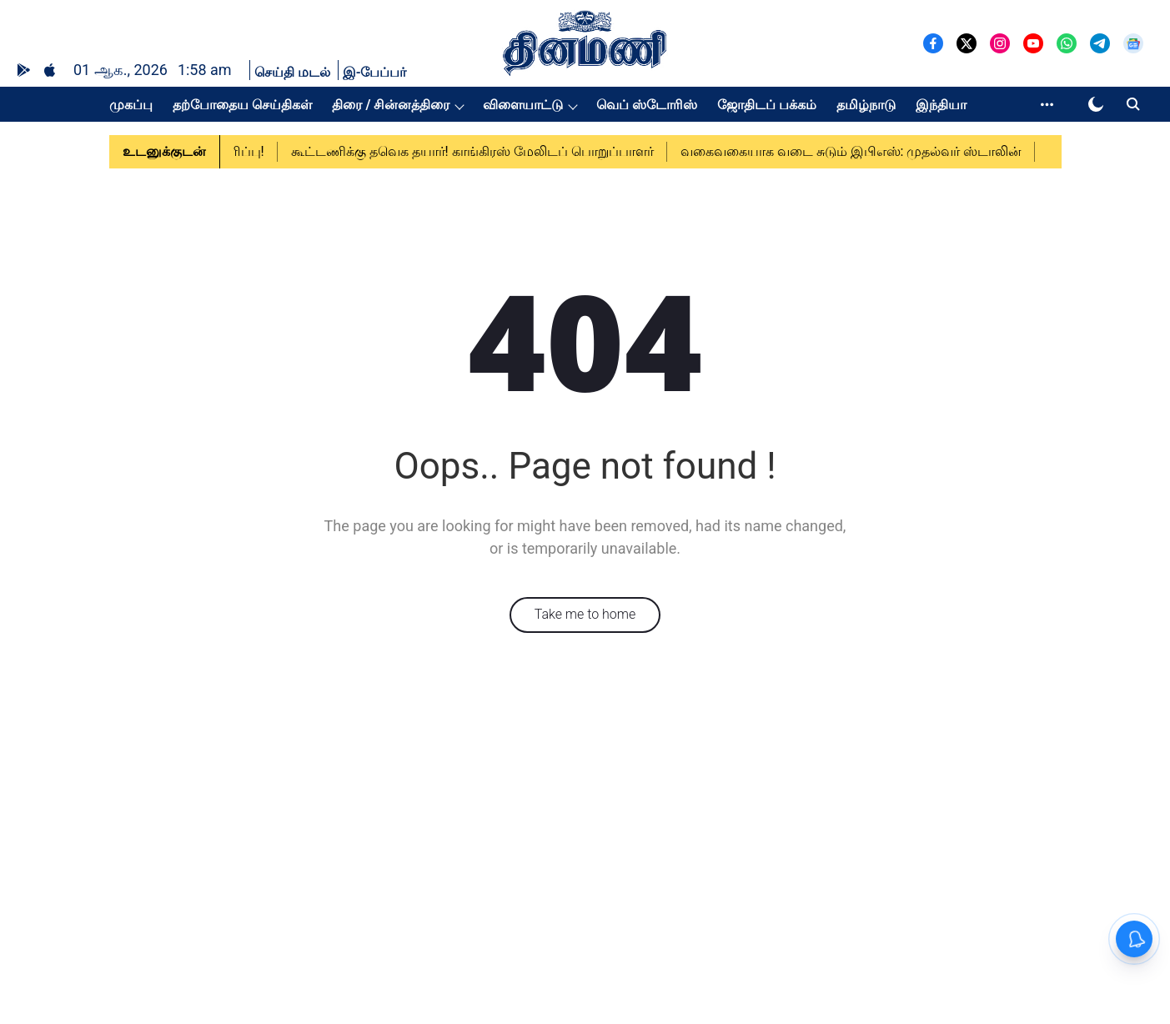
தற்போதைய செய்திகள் (242, 105)
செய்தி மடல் (292, 72)
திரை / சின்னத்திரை (390, 105)
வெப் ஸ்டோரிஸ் (646, 105)
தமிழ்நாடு (866, 105)
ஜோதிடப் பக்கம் (766, 105)
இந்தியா (941, 105)
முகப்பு (131, 105)
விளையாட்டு (523, 105)
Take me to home (585, 614)
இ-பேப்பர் (375, 72)
